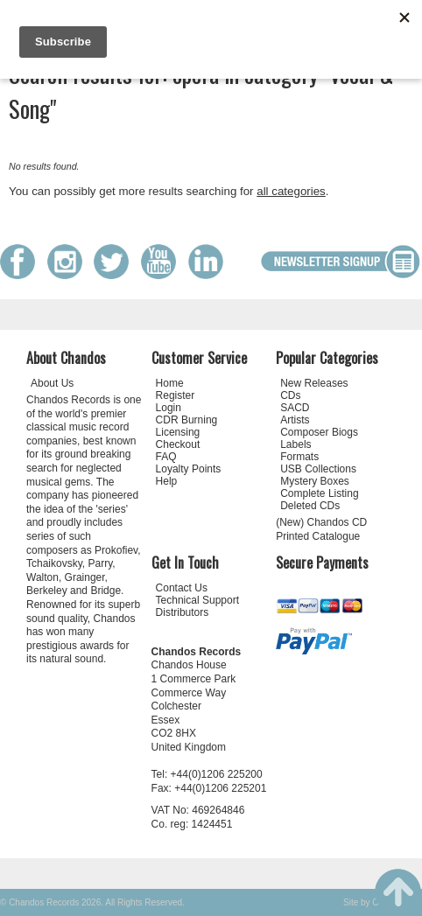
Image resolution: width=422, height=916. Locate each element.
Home (170, 383)
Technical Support (197, 600)
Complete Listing (319, 493)
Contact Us (181, 588)
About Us (52, 383)
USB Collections (318, 469)
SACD (294, 408)
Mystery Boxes (314, 481)
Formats (299, 457)
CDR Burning (187, 420)
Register (175, 395)
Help (167, 481)
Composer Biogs (319, 432)
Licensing (178, 432)
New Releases (314, 383)
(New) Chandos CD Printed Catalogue (321, 529)
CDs (290, 395)
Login (168, 408)
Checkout (178, 444)
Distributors (182, 612)
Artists (294, 420)
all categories (291, 191)
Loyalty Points (189, 469)
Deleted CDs (310, 506)
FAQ (166, 457)
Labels (295, 444)
